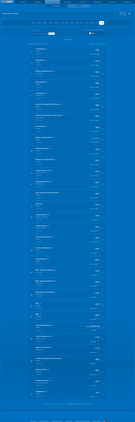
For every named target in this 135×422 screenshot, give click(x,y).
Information (56, 6)
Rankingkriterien (62, 404)
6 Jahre (88, 23)
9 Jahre (110, 23)
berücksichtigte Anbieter (50, 404)
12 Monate (42, 23)
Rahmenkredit (97, 2)
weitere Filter (67, 39)
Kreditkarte (82, 2)
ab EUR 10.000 (58, 33)
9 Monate (33, 23)
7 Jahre (95, 23)
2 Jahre (59, 23)
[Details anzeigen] (102, 51)
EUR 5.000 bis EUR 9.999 (44, 33)
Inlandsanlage (39, 54)
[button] (67, 51)
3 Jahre (67, 23)
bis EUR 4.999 (32, 33)
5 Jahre (81, 23)
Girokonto (22, 2)
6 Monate (25, 23)
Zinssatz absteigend (101, 43)
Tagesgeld (37, 2)
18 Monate (51, 23)
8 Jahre (103, 23)
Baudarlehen (127, 2)
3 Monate (17, 23)
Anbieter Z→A (92, 43)
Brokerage (67, 2)
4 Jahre (74, 23)
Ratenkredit (112, 2)
